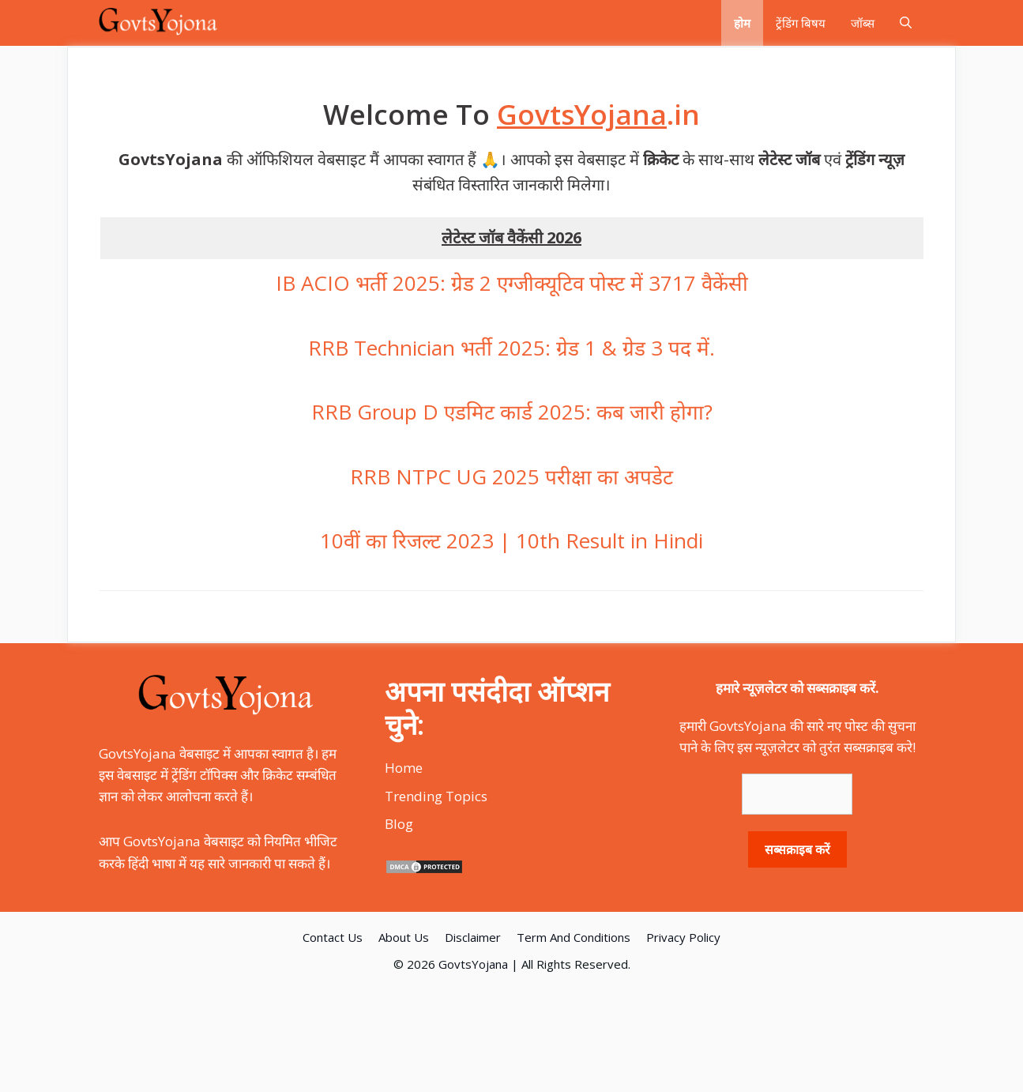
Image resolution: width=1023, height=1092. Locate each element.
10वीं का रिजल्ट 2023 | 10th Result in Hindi (511, 540)
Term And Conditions (573, 937)
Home (404, 768)
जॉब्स (862, 23)
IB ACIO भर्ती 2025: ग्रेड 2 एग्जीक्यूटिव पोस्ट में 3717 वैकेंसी (512, 283)
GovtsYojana (473, 964)
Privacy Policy (683, 937)
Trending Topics (436, 796)
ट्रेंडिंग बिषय (801, 23)
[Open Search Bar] (905, 23)
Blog (399, 824)
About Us (403, 937)
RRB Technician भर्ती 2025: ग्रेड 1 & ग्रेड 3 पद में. (511, 347)
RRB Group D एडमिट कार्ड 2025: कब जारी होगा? (512, 411)
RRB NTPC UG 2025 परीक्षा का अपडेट (511, 476)
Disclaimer (473, 937)
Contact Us (333, 937)
